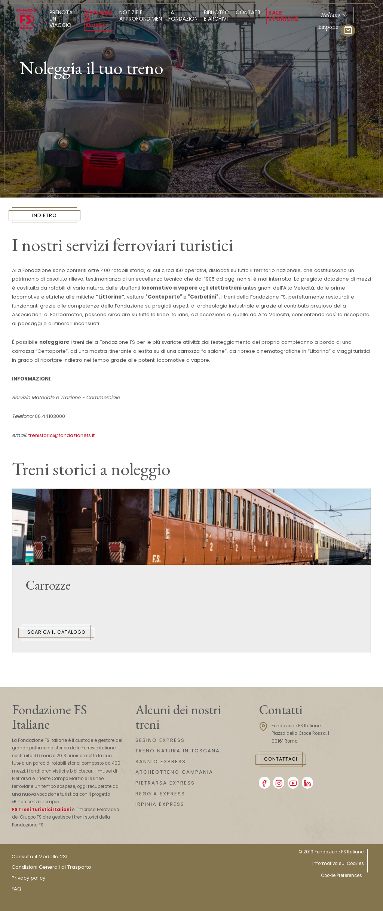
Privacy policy (28, 877)
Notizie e (142, 15)
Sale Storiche (283, 16)
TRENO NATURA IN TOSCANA (177, 750)
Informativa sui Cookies (338, 863)
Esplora (99, 19)
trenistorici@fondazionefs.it (61, 435)
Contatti (249, 12)
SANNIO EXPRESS (160, 761)
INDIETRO (44, 215)
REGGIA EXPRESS (160, 793)
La (184, 15)
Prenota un (63, 19)
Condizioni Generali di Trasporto (51, 867)
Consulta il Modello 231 (39, 856)
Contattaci (280, 759)
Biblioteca (218, 15)
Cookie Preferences (341, 875)
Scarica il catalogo (56, 632)
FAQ (16, 888)
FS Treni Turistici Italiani (41, 810)
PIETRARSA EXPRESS (165, 782)
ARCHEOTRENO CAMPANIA (174, 772)
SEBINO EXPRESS (160, 740)
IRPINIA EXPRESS (159, 804)
